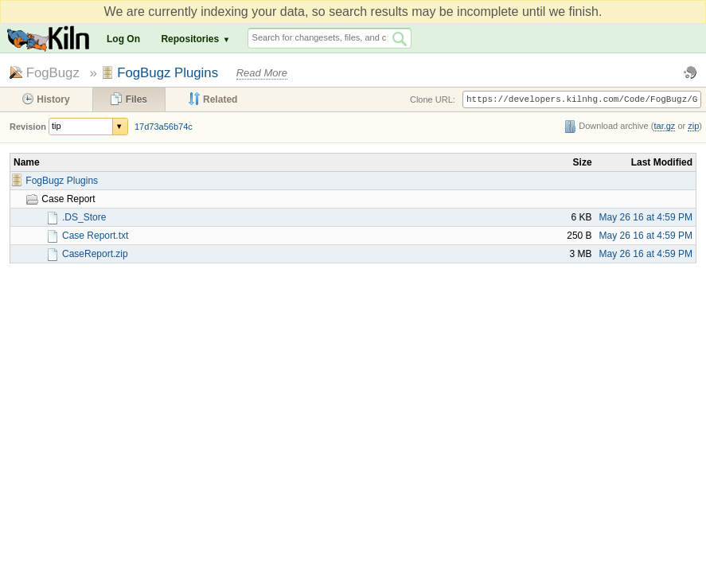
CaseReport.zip (95, 253)
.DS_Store (84, 217)
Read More (261, 73)
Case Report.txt (95, 235)
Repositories (190, 39)
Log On (123, 39)
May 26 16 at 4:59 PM (645, 217)
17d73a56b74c (164, 126)
